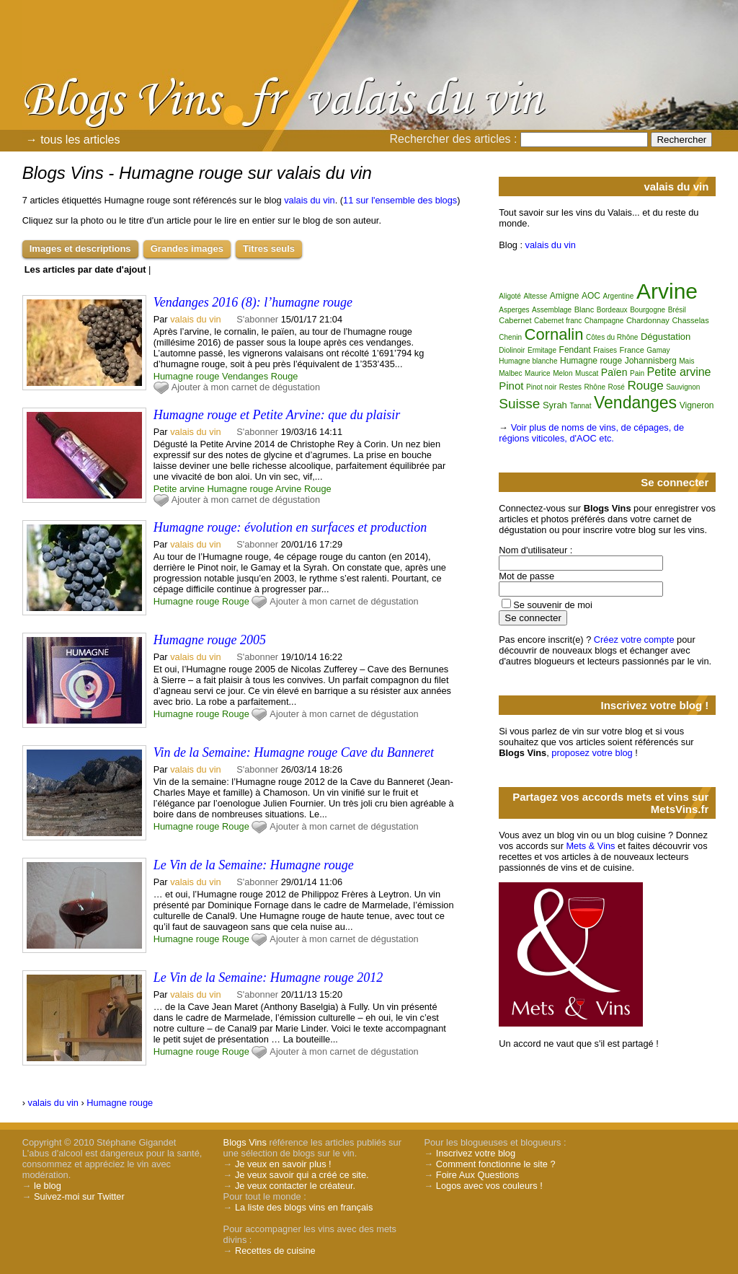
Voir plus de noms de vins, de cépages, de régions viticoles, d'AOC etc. (591, 433)
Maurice (538, 373)
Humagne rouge (187, 376)
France (632, 350)
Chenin (510, 337)
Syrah (555, 405)
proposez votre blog (591, 752)
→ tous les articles (73, 139)
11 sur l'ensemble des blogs (400, 200)
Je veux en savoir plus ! (283, 1164)
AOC (591, 296)
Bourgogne (647, 310)
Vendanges (245, 376)
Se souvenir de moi (552, 604)
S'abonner (257, 319)
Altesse (535, 296)
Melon (562, 373)
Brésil (677, 310)
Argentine (618, 296)
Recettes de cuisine (275, 1250)
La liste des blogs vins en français (304, 1207)
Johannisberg (651, 361)
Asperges (514, 310)
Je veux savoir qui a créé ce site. (302, 1174)
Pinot (511, 385)
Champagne (603, 321)
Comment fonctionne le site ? (496, 1164)
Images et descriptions (80, 248)
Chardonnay (648, 320)
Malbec (510, 373)
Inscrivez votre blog (475, 1153)
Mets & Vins (590, 845)
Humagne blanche (528, 361)
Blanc (584, 309)
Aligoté (510, 296)
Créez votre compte (634, 639)
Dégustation (665, 336)
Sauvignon (683, 387)
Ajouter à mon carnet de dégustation (246, 387)
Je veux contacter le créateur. (295, 1185)
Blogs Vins (245, 1142)
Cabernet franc (558, 321)
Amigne (564, 296)
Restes (570, 387)
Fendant (575, 350)
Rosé (616, 387)
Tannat (580, 406)
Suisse (519, 403)
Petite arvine (179, 488)
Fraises (605, 350)
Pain (637, 373)
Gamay (658, 350)
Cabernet (515, 320)
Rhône (594, 387)
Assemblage (552, 310)
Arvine (288, 488)
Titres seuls (269, 248)
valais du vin (309, 200)
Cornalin (554, 334)
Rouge (284, 376)
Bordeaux (612, 310)
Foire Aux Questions (477, 1174)
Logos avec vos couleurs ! (489, 1185)
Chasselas (690, 320)
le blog (47, 1185)
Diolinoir (512, 350)
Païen (614, 372)
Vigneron (697, 405)
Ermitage (542, 350)
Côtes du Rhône (612, 337)
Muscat (586, 373)
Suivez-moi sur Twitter (79, 1196)
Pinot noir (541, 387)
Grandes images (187, 248)
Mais (686, 361)
